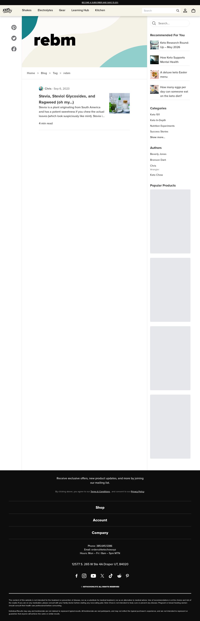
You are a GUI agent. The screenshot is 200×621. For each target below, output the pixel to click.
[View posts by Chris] (41, 88)
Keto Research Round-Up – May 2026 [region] (174, 45)
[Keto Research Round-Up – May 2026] (154, 45)
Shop (100, 507)
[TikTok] (111, 576)
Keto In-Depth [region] (158, 120)
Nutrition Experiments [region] (162, 126)
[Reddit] (119, 576)
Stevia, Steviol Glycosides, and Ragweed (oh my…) (67, 99)
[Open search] (178, 10)
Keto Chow (156, 175)
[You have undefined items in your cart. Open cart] (193, 10)
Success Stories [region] (159, 131)
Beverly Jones (158, 154)
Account (100, 520)
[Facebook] (77, 576)
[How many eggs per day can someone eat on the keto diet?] (154, 89)
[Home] (7, 10)
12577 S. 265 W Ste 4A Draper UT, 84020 (100, 564)
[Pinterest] (127, 576)
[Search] (154, 23)
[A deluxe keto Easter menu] (154, 74)
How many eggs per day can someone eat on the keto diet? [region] (174, 91)
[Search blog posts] (172, 23)
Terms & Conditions (100, 491)
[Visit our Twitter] (13, 38)
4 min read (46, 123)
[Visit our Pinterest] (13, 27)
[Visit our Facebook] (13, 49)
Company (100, 532)
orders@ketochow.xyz (103, 550)
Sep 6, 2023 (61, 88)
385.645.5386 (104, 546)
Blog (44, 73)
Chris (48, 88)
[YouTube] (93, 576)
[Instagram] (84, 576)
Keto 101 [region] (155, 114)
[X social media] (102, 576)
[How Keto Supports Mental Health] (154, 59)
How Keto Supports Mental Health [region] (172, 59)
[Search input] (158, 10)
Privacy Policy (137, 491)
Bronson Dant (158, 160)
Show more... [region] (157, 137)
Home (31, 73)
